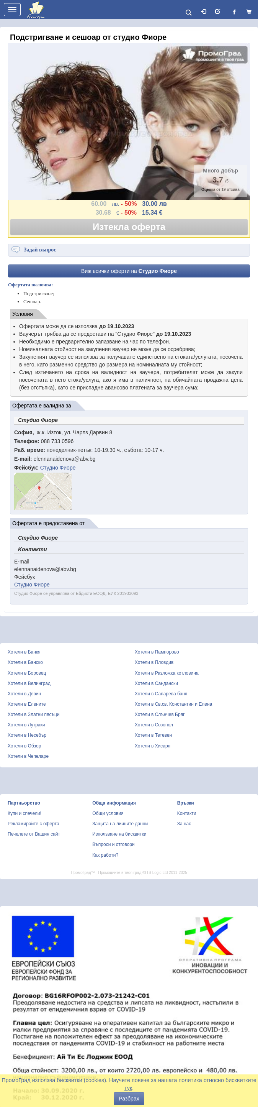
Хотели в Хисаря (152, 746)
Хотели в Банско (25, 662)
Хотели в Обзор (24, 746)
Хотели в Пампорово (157, 652)
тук (128, 1088)
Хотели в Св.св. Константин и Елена (173, 704)
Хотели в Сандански (156, 683)
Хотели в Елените (27, 704)
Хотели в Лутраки (26, 725)
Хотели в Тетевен (153, 735)
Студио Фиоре (58, 468)
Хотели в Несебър (27, 735)
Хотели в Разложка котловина (167, 673)
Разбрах (129, 1099)
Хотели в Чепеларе (28, 756)
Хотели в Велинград (29, 683)
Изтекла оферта (129, 227)
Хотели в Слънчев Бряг (160, 714)
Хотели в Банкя (24, 652)
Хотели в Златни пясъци (34, 714)
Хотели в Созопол (154, 725)
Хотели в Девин (24, 693)
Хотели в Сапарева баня (161, 693)
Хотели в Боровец (27, 673)
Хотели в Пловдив (154, 662)
